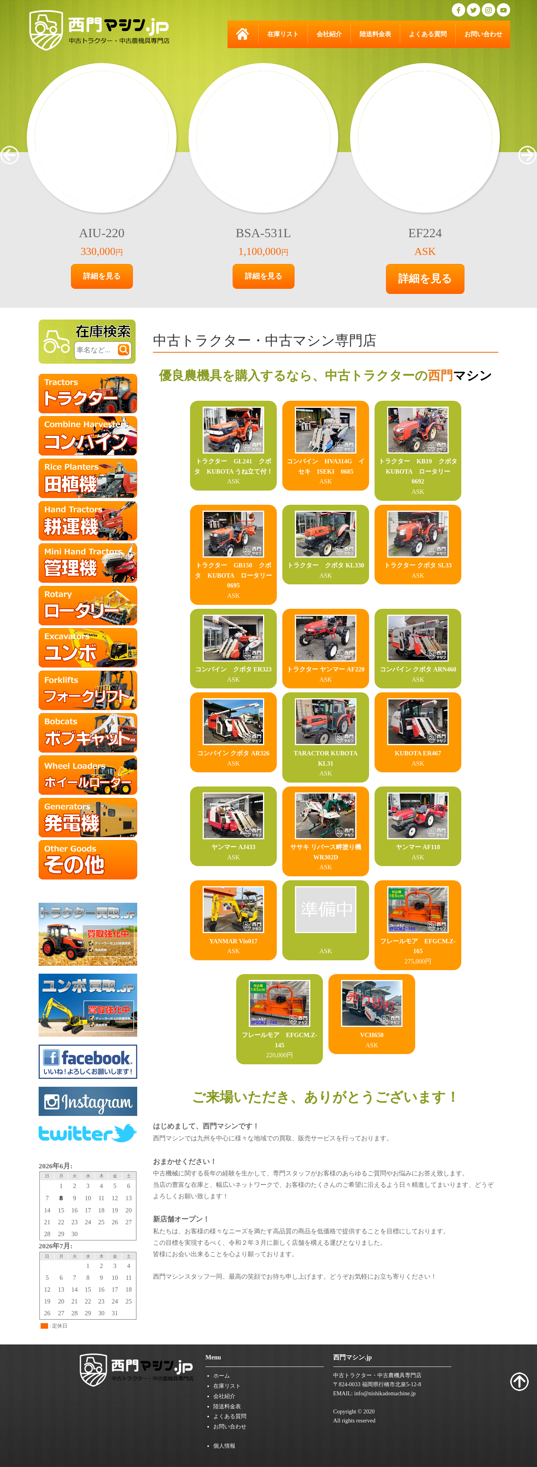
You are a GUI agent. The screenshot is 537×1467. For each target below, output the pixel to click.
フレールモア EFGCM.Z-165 (418, 941)
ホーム (221, 1375)
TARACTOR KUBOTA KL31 (326, 753)
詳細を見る (102, 276)
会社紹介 (329, 34)
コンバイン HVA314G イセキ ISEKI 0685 (326, 461)
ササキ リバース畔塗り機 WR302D (325, 847)
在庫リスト (283, 34)
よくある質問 (428, 34)
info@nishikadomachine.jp (385, 1393)
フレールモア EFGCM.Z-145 (279, 1034)
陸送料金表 (375, 34)
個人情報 (224, 1446)
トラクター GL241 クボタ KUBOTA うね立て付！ (233, 461)
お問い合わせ (483, 34)
